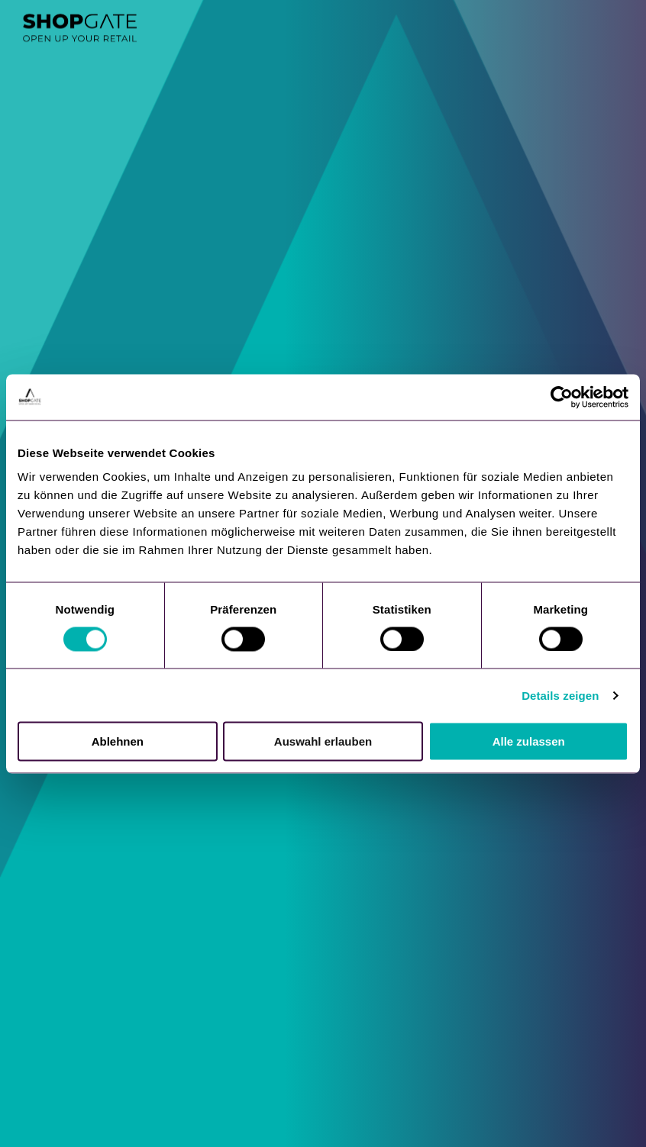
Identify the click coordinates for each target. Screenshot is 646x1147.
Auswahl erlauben (323, 741)
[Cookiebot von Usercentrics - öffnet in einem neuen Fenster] (561, 396)
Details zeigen (560, 694)
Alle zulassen (529, 741)
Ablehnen (118, 741)
